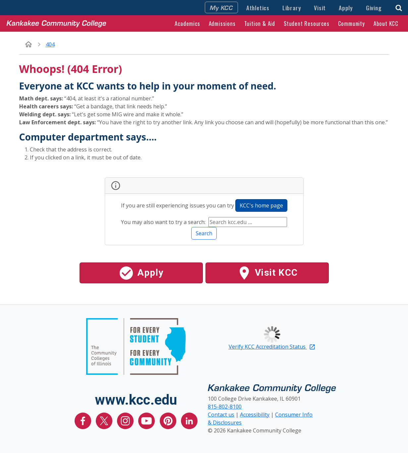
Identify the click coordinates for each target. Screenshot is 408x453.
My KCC (221, 7)
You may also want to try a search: (164, 222)
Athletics (257, 7)
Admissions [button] (222, 23)
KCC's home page (261, 205)
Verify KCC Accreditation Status (272, 346)
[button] (398, 7)
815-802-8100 (225, 406)
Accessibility (254, 414)
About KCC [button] (386, 23)
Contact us (221, 414)
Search (204, 233)
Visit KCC (267, 273)
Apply (346, 7)
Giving (374, 7)
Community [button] (351, 23)
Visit (320, 7)
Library (291, 7)
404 (50, 44)
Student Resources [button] (306, 23)
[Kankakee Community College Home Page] (56, 23)
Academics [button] (187, 23)
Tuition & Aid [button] (259, 23)
